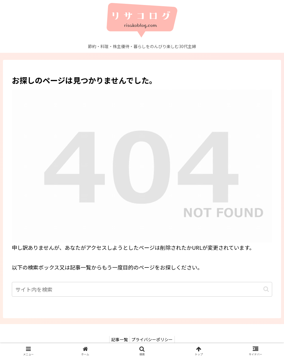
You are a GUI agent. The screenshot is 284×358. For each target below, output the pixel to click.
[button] (266, 289)
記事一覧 (118, 339)
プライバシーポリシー (153, 339)
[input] (142, 289)
